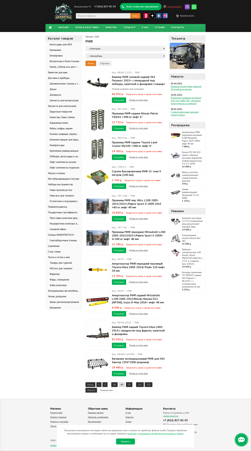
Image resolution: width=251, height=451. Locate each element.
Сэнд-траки (54, 251)
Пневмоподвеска (57, 206)
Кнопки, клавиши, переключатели (66, 134)
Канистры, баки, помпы (62, 117)
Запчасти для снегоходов (62, 106)
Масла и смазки (56, 173)
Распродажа (180, 125)
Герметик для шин (57, 72)
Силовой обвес (58, 229)
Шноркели (55, 307)
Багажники (55, 50)
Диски (53, 89)
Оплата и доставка (87, 27)
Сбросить (104, 63)
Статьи (128, 421)
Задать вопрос (174, 6)
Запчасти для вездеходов (64, 100)
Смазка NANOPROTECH (61, 234)
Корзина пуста (187, 15)
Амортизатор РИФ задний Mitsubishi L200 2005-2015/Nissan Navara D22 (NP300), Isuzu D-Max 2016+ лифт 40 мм (138, 298)
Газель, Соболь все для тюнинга (66, 66)
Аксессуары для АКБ (61, 44)
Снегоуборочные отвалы (63, 240)
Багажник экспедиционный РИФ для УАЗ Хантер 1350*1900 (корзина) (138, 360)
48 (114, 384)
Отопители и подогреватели (65, 201)
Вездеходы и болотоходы (64, 61)
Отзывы (160, 27)
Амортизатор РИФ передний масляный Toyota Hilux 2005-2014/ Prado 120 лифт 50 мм (138, 267)
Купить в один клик (138, 100)
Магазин (63, 27)
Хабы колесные (58, 285)
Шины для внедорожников (64, 301)
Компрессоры (57, 145)
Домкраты (55, 94)
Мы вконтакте (94, 421)
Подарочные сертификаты (62, 212)
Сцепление (54, 245)
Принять (125, 441)
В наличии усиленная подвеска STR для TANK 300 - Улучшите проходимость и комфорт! (186, 100)
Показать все (106, 390)
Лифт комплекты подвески (64, 167)
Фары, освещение (59, 279)
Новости (177, 76)
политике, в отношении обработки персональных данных (156, 433)
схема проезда (170, 416)
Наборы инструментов (60, 184)
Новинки (177, 211)
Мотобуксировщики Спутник (63, 178)
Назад (90, 384)
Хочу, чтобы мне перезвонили (142, 6)
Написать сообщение (98, 417)
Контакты (177, 27)
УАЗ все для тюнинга (61, 268)
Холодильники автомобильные (65, 290)
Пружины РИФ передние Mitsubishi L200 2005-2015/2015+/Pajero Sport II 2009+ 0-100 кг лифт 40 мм (138, 235)
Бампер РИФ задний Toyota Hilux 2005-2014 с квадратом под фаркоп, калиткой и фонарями (138, 330)
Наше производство (61, 190)
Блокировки (56, 55)
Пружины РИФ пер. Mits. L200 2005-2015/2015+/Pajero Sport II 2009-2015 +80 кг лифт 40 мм (136, 203)
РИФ (97, 36)
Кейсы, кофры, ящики (61, 128)
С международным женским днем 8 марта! (185, 113)
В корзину (119, 100)
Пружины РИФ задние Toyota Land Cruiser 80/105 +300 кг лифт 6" (134, 144)
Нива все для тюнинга (62, 195)
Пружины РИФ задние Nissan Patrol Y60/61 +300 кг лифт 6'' (135, 115)
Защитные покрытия (61, 111)
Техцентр (129, 27)
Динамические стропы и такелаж (66, 83)
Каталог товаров (58, 417)
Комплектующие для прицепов (66, 139)
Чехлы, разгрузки (57, 296)
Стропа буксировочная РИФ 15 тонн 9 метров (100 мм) (136, 173)
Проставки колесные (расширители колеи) (66, 218)
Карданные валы (59, 122)
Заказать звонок (95, 412)
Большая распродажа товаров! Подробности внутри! (186, 88)
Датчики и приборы (58, 78)
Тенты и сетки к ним (59, 257)
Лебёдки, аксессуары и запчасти (66, 156)
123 (148, 384)
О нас (145, 27)
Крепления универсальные (64, 150)
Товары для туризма (61, 262)
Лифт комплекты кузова (63, 162)
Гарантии (111, 27)
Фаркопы (55, 273)
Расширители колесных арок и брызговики (66, 223)
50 (129, 384)
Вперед (91, 390)
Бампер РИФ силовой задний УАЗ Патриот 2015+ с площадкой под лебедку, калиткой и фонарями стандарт (138, 80)
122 (140, 384)
